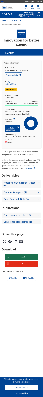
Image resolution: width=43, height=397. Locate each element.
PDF (23, 264)
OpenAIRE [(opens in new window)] (28, 168)
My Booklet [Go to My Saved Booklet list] (28, 278)
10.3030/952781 (10, 84)
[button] (32, 7)
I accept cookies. (21, 387)
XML (23, 257)
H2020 (16, 21)
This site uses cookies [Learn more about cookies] (13, 379)
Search (38, 7)
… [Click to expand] (10, 21)
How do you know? (33, 2)
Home (4, 21)
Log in (26, 7)
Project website (14, 75)
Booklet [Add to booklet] (13, 277)
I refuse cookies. (21, 393)
